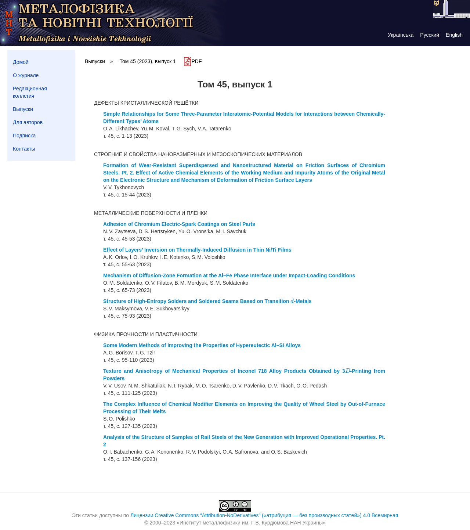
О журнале (26, 75)
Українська (400, 35)
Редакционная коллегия (30, 92)
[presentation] (292, 301)
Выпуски (23, 109)
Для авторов (28, 122)
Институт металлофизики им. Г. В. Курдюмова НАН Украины (251, 523)
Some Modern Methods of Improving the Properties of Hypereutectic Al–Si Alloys (202, 345)
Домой (21, 62)
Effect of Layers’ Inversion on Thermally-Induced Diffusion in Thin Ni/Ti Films (197, 250)
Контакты (24, 149)
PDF (192, 61)
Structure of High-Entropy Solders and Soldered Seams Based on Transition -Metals (207, 301)
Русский (429, 35)
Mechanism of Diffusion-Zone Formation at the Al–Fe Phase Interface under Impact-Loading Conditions (229, 275)
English (454, 35)
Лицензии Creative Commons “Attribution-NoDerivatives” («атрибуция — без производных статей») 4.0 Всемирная (264, 515)
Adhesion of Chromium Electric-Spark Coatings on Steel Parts (179, 224)
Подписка (24, 135)
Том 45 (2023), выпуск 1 (148, 61)
